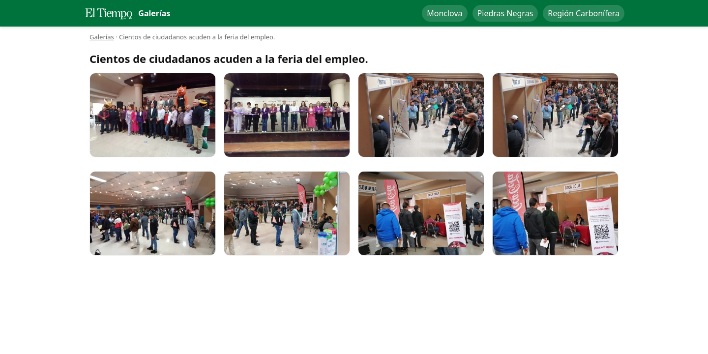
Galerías (101, 36)
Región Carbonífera (584, 13)
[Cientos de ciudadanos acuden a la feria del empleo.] (152, 115)
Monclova (444, 13)
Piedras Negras (505, 13)
